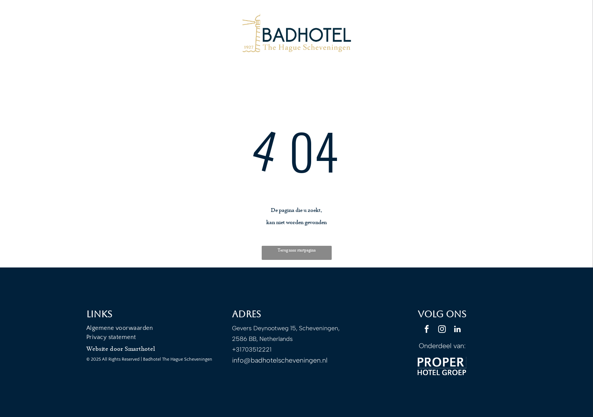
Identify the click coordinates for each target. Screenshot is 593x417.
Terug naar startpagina (297, 250)
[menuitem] (151, 328)
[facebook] (426, 330)
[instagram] (442, 330)
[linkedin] (457, 330)
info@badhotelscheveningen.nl (280, 360)
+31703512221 (252, 349)
